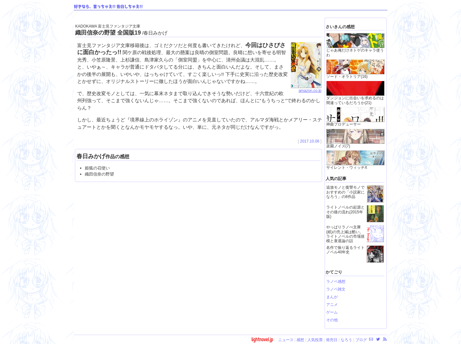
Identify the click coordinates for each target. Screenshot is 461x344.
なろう (346, 340)
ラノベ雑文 (335, 289)
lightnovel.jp (262, 339)
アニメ (332, 304)
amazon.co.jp (306, 89)
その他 (332, 320)
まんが (332, 297)
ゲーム (332, 312)
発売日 (331, 340)
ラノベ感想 (335, 281)
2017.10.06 (309, 141)
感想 (300, 340)
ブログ (361, 340)
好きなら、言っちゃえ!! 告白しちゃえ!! (108, 7)
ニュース (286, 340)
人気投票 (315, 340)
